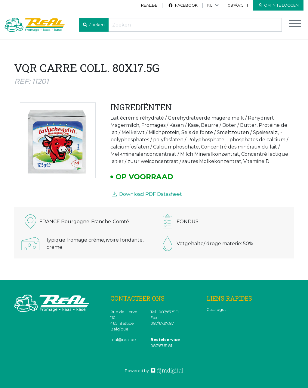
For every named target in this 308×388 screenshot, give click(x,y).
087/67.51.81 (161, 345)
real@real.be (123, 339)
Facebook (183, 5)
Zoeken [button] (96, 24)
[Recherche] (195, 25)
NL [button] (209, 5)
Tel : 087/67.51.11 (164, 312)
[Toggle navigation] (295, 25)
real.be (149, 5)
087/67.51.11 (238, 5)
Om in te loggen (279, 5)
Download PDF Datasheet (147, 194)
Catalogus (216, 309)
